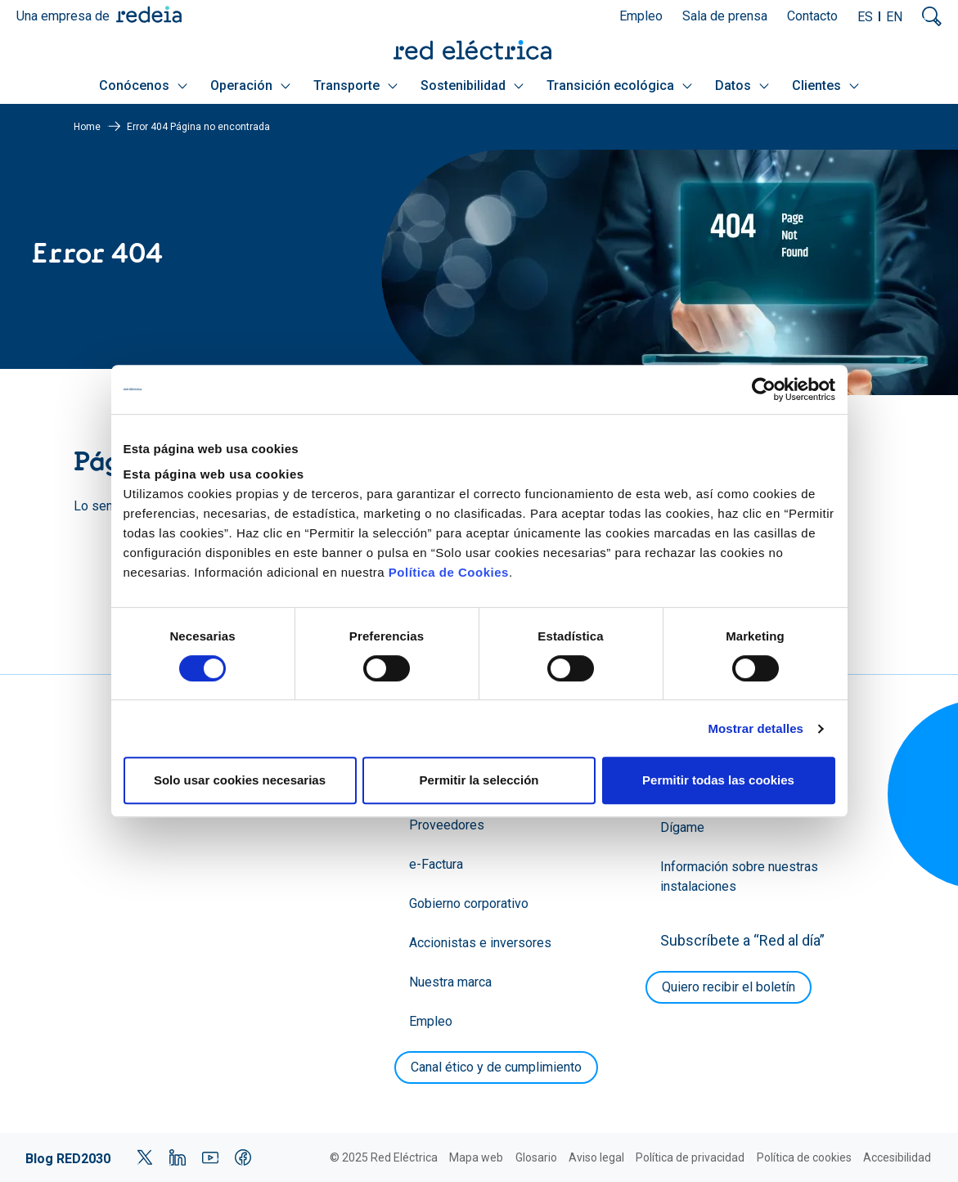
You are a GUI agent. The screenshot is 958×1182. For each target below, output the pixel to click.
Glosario (536, 1157)
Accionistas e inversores (480, 943)
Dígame (682, 827)
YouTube (210, 1157)
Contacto (812, 16)
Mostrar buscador (932, 16)
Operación (250, 85)
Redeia (149, 14)
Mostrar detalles (755, 728)
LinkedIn (177, 1157)
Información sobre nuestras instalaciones (739, 876)
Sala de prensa (724, 16)
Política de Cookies (449, 572)
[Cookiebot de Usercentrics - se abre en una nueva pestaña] (763, 389)
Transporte (355, 85)
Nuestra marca (450, 982)
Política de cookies (804, 1157)
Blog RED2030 (67, 1158)
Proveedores (446, 825)
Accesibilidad (897, 1157)
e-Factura (436, 864)
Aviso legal (596, 1157)
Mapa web (476, 1157)
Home (87, 127)
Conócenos (143, 85)
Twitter (145, 1157)
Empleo (641, 16)
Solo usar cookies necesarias (240, 780)
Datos (742, 85)
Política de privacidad (690, 1157)
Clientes (825, 85)
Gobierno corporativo (468, 903)
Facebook (243, 1157)
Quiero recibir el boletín (728, 987)
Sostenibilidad (472, 85)
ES (865, 17)
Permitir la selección (479, 780)
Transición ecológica (619, 85)
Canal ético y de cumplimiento (496, 1067)
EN (894, 17)
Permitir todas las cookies (718, 780)
